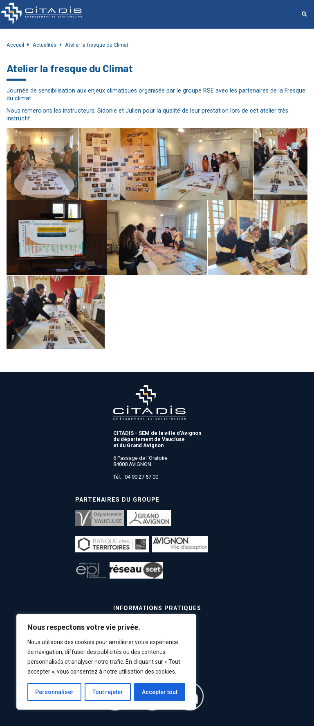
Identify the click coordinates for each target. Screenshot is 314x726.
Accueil (15, 45)
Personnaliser (54, 692)
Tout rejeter (107, 692)
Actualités (44, 45)
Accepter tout (159, 692)
